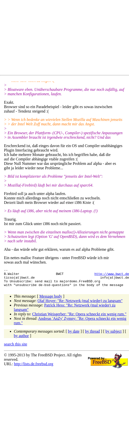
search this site (15, 348)
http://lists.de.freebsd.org (33, 367)
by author (21, 339)
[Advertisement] (56, 38)
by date (74, 335)
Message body (50, 300)
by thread (92, 335)
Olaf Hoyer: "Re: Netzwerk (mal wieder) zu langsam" (80, 304)
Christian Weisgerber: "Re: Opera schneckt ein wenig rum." (79, 318)
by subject (114, 335)
